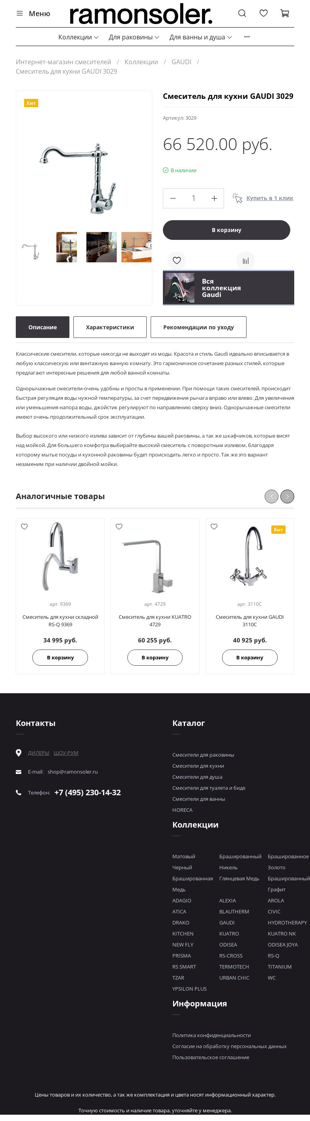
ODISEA (228, 944)
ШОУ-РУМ (66, 752)
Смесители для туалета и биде (208, 787)
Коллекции (78, 37)
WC (272, 977)
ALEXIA (227, 900)
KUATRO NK (282, 933)
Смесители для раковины (203, 754)
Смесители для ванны (198, 798)
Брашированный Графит (289, 884)
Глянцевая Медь (239, 878)
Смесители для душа (197, 776)
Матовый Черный (183, 862)
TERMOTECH (234, 966)
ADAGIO (181, 900)
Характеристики (110, 327)
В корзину (60, 657)
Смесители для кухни (198, 765)
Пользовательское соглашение (210, 1057)
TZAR (178, 977)
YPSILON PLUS (189, 988)
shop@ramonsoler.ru (73, 771)
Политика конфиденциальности (211, 1035)
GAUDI (181, 62)
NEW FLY (182, 944)
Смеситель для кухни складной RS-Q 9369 (60, 620)
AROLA (276, 900)
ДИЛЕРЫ (38, 752)
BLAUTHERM (234, 911)
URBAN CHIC (234, 977)
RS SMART (184, 966)
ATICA (179, 911)
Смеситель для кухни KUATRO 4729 (155, 620)
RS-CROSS (231, 955)
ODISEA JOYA (283, 944)
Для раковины (134, 37)
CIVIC (274, 911)
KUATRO (229, 933)
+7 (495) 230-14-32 (87, 792)
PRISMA (181, 955)
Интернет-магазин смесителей (63, 62)
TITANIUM (280, 966)
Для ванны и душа (201, 37)
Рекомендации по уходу (198, 327)
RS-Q (273, 955)
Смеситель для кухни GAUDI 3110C (250, 620)
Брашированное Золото (288, 862)
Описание (42, 327)
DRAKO (180, 922)
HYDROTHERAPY (287, 922)
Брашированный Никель (240, 862)
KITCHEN (183, 933)
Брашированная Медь (192, 884)
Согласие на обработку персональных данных (229, 1046)
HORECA (182, 809)
